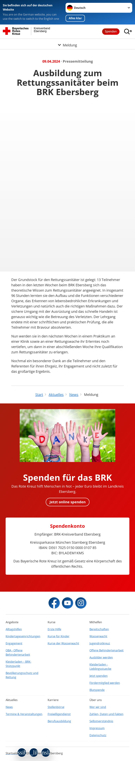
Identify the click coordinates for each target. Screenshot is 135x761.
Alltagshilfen (14, 629)
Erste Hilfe (54, 629)
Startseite (12, 753)
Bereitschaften (99, 629)
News (9, 707)
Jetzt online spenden (68, 502)
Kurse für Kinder (58, 636)
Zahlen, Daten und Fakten (106, 714)
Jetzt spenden (98, 676)
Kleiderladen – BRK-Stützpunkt (18, 664)
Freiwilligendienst (59, 714)
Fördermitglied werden (104, 683)
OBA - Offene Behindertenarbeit (18, 652)
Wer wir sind (97, 707)
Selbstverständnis (101, 721)
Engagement (14, 643)
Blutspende (97, 690)
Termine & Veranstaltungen (24, 714)
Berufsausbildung (59, 721)
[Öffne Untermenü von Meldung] (67, 43)
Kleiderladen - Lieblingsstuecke (100, 667)
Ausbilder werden (101, 657)
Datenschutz (97, 735)
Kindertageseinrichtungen (23, 636)
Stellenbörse (56, 707)
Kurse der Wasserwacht (63, 643)
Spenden (111, 31)
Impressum (97, 728)
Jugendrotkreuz (99, 643)
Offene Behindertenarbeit (106, 650)
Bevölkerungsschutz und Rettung (22, 675)
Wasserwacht (98, 636)
